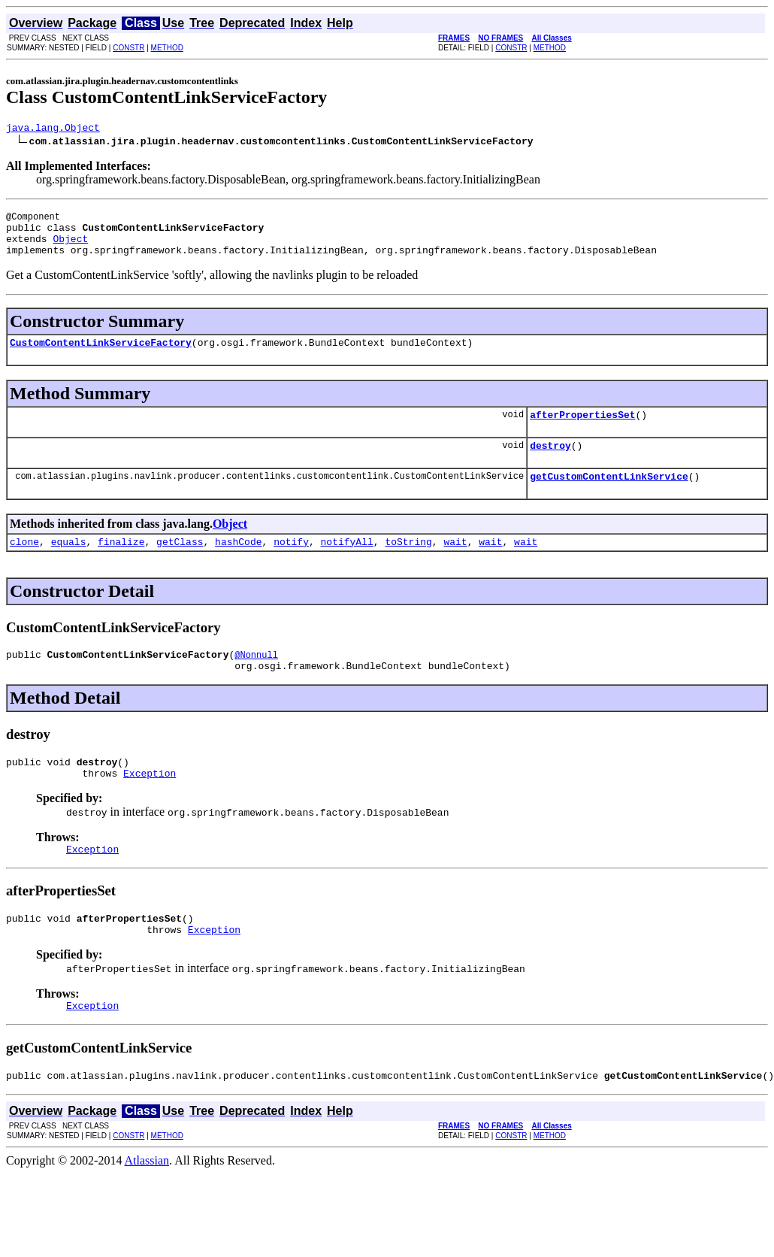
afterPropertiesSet (582, 430)
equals (68, 564)
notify (291, 564)
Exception (149, 804)
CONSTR (128, 48)
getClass (179, 564)
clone (24, 564)
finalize (121, 564)
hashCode (238, 564)
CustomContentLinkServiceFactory (101, 355)
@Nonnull (256, 679)
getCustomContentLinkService (609, 496)
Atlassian (147, 1203)
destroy (550, 463)
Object (70, 247)
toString (408, 564)
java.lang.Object (53, 129)
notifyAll (347, 564)
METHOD (167, 48)
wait (455, 564)
